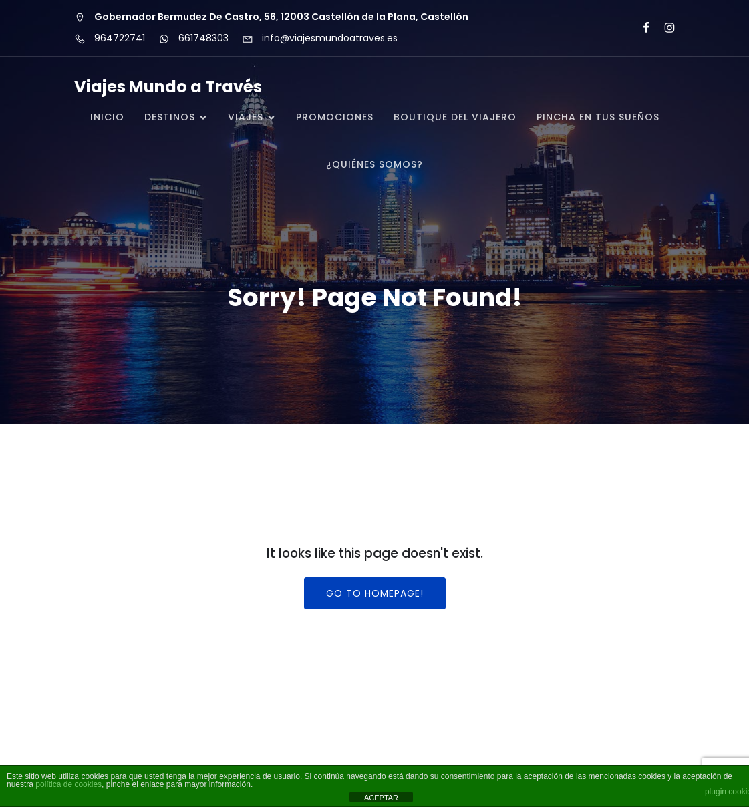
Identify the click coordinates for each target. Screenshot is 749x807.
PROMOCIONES (334, 117)
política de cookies (68, 784)
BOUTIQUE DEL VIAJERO (455, 117)
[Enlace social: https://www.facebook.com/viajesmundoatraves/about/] (640, 28)
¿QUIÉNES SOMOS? (374, 164)
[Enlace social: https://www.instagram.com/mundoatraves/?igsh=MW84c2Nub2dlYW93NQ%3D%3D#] (664, 28)
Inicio (107, 117)
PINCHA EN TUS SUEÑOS (598, 117)
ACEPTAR (381, 798)
